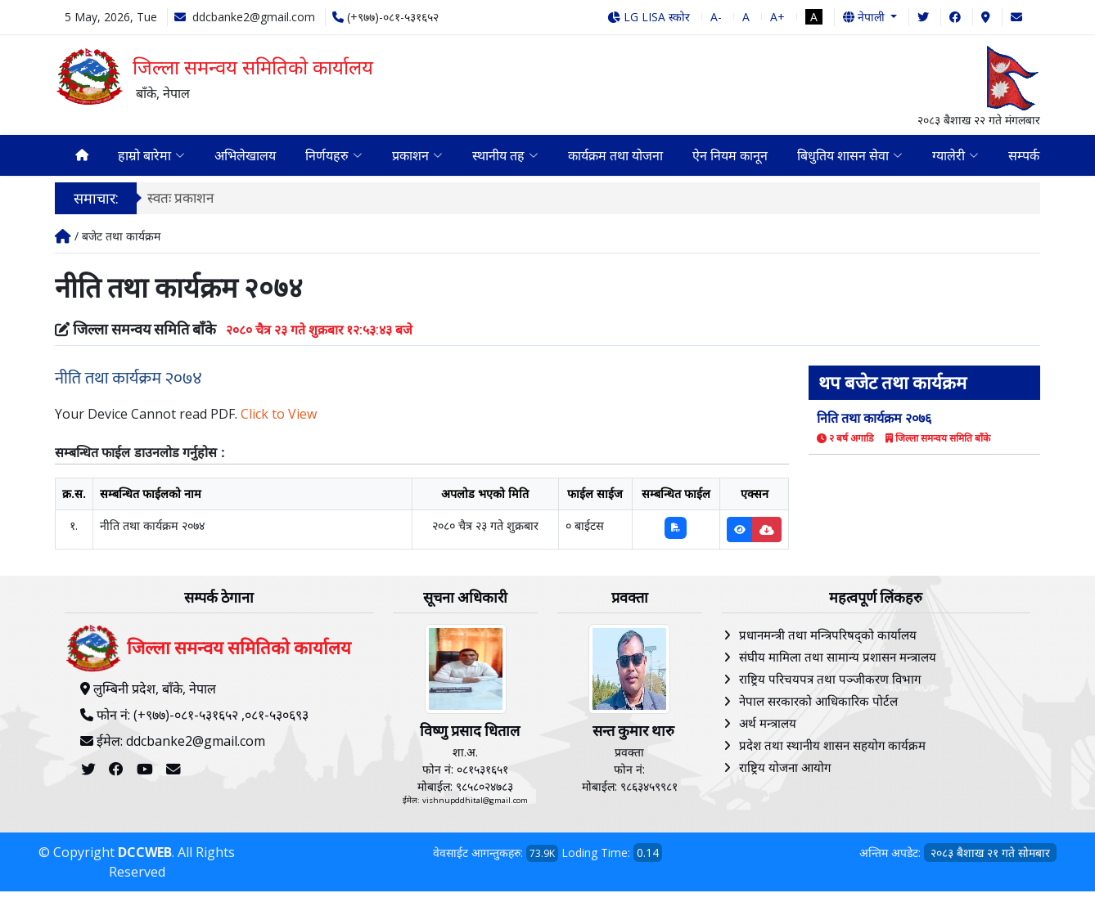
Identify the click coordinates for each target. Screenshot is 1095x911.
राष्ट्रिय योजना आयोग (785, 769)
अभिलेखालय (245, 156)
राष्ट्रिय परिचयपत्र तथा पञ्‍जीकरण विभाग (830, 680)
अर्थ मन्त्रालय (767, 724)
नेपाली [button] (865, 17)
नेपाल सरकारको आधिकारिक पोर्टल (818, 702)
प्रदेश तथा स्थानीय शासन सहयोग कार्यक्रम (832, 746)
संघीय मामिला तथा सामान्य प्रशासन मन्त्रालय (837, 658)
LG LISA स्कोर (648, 17)
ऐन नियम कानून (730, 156)
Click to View (279, 415)
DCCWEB (145, 855)
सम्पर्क (1023, 156)
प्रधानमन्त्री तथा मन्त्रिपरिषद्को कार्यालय (828, 636)
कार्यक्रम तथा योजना (615, 156)
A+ (777, 16)
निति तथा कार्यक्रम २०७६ (874, 420)
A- (716, 16)
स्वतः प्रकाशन (180, 199)
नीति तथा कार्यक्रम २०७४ (128, 380)
